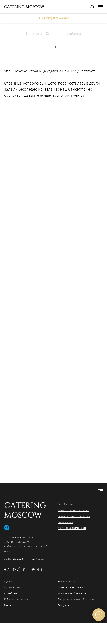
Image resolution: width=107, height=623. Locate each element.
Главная (32, 33)
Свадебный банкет (68, 504)
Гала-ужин (63, 605)
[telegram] (6, 527)
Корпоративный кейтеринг (72, 593)
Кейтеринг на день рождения (74, 515)
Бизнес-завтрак (66, 581)
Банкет (8, 605)
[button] (92, 7)
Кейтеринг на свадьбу (16, 599)
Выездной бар (65, 521)
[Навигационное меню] (100, 6)
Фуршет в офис (12, 587)
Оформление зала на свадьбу (73, 509)
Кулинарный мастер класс (72, 527)
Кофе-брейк (10, 593)
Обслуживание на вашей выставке (76, 599)
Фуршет (8, 581)
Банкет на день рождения (72, 587)
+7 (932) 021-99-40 (23, 569)
